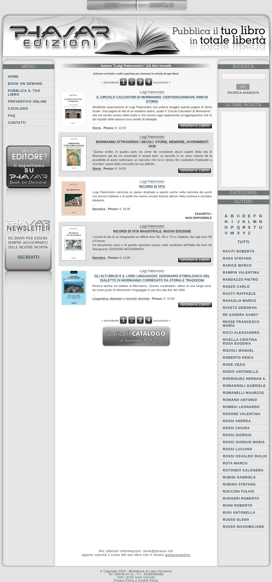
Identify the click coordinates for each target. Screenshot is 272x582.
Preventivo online (27, 102)
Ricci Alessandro (241, 333)
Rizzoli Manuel (238, 351)
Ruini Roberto (237, 505)
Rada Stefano (237, 258)
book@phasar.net (158, 551)
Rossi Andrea (237, 421)
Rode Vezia (234, 365)
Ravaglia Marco (239, 301)
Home (13, 77)
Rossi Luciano (237, 449)
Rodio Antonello (241, 372)
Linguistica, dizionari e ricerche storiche (120, 298)
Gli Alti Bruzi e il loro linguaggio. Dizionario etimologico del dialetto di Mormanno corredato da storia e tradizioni (152, 278)
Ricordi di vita (152, 187)
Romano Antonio (240, 400)
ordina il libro (194, 126)
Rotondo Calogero (243, 470)
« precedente (110, 82)
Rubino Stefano (239, 484)
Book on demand (25, 84)
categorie (243, 192)
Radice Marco (237, 265)
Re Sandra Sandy (240, 315)
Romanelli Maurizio (243, 393)
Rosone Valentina (242, 414)
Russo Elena (236, 520)
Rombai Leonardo (241, 407)
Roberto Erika (238, 358)
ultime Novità (243, 105)
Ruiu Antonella (239, 513)
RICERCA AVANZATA (243, 92)
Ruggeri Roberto (241, 498)
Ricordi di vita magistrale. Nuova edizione (152, 231)
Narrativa (98, 209)
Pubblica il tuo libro (24, 92)
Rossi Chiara (236, 428)
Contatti (17, 123)
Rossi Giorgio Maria (244, 442)
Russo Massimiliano (243, 527)
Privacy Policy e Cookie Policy (136, 580)
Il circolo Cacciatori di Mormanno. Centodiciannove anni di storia (152, 99)
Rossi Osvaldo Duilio (245, 456)
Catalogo (18, 109)
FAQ (11, 116)
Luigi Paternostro (152, 92)
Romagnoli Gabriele (244, 386)
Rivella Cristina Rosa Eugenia (240, 341)
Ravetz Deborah (240, 308)
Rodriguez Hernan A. (245, 379)
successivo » (161, 82)
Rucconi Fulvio (238, 491)
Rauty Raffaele (239, 294)
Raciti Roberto (239, 251)
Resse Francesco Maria (241, 324)
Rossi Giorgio (237, 435)
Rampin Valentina (241, 272)
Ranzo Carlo (236, 287)
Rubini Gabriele (239, 477)
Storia (96, 128)
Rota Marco (235, 463)
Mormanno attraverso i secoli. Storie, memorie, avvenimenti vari (152, 144)
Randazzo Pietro (240, 280)
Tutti (243, 242)
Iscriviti (28, 257)
